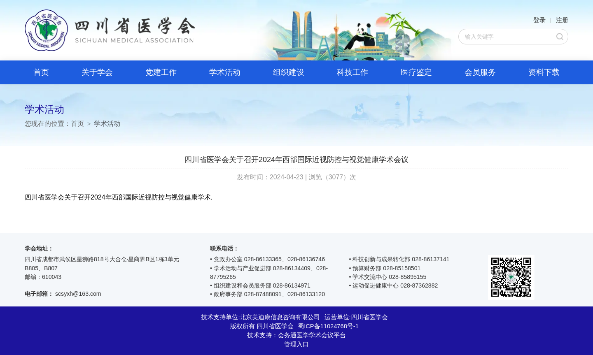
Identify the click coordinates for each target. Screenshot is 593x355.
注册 (562, 20)
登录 (539, 20)
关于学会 (97, 72)
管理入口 (296, 344)
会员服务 (480, 72)
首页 (41, 72)
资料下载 (544, 72)
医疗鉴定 (416, 72)
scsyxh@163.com (78, 293)
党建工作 (161, 72)
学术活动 (224, 72)
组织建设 (288, 72)
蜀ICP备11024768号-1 (328, 326)
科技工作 (352, 72)
